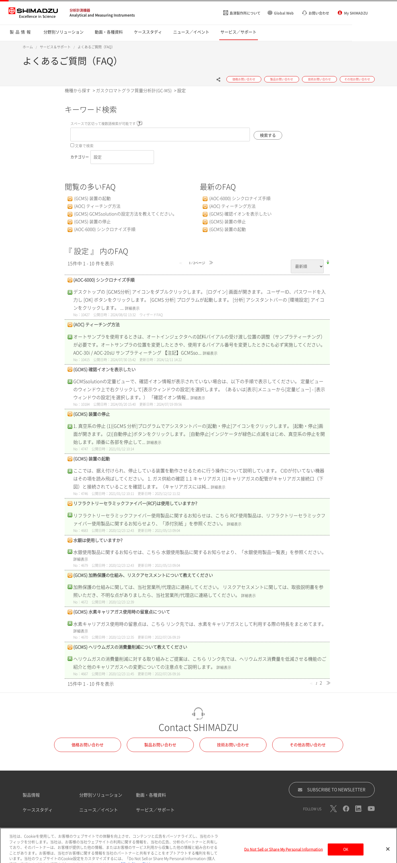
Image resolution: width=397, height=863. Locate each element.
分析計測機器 (80, 10)
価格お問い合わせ (88, 745)
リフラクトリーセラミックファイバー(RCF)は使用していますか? (135, 503)
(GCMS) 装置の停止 (92, 221)
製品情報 (31, 795)
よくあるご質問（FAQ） (96, 47)
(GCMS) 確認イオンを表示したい (240, 214)
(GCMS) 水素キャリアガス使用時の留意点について (121, 612)
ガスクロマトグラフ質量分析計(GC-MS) (134, 90)
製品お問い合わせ (160, 745)
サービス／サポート (155, 810)
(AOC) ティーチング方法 (97, 206)
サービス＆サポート (55, 47)
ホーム (28, 47)
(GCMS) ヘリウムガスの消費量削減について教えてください (130, 647)
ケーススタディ (38, 810)
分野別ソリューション (100, 795)
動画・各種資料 (151, 795)
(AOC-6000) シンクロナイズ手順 (104, 229)
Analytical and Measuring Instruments (102, 15)
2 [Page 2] (321, 683)
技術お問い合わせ (233, 745)
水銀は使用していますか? (98, 540)
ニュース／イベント (98, 810)
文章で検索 (84, 146)
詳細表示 (132, 308)
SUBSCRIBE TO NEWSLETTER (332, 789)
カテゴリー (79, 157)
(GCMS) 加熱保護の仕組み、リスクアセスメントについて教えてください (143, 575)
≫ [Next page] (328, 683)
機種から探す (77, 90)
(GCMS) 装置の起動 (92, 198)
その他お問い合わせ (308, 745)
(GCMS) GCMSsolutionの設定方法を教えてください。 (125, 214)
